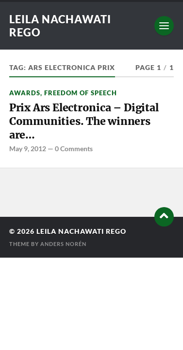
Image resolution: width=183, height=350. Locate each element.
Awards (24, 93)
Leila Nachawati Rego (81, 231)
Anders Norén (63, 244)
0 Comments (74, 148)
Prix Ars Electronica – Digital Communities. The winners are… (84, 121)
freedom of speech (80, 93)
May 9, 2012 (27, 148)
